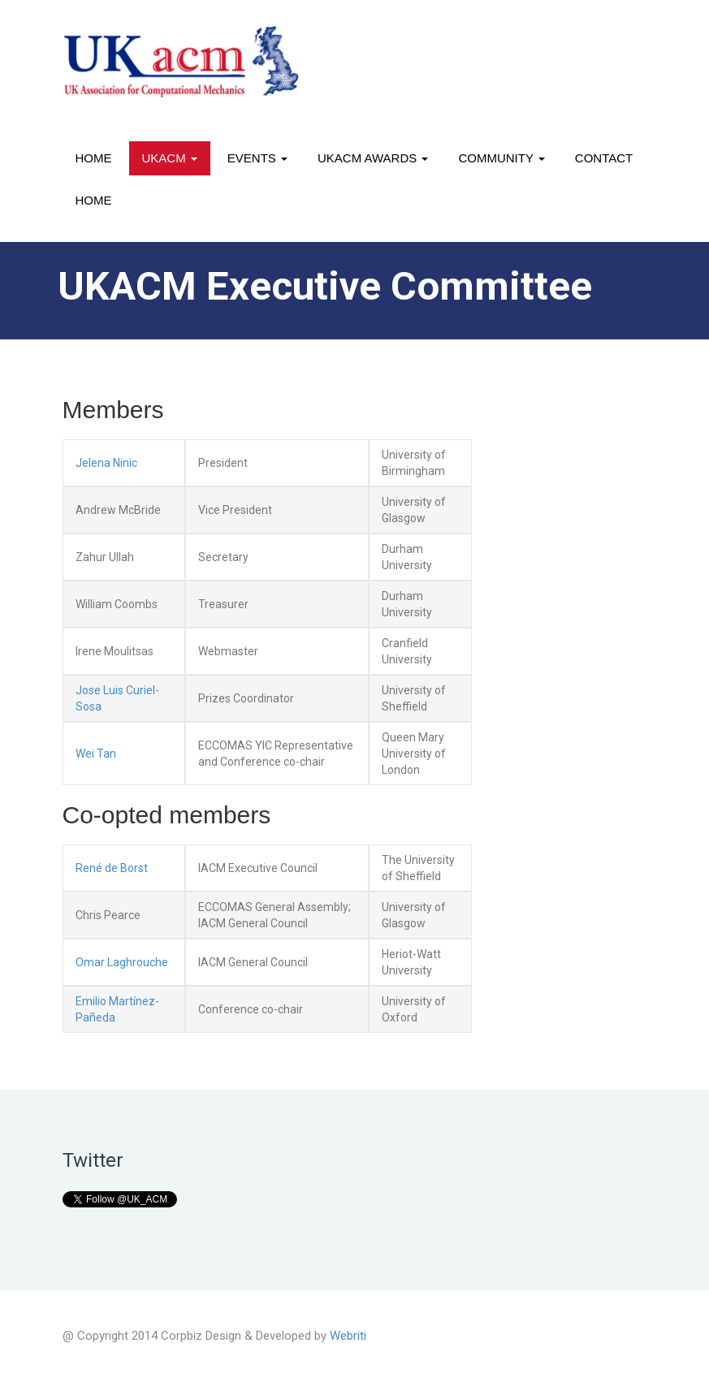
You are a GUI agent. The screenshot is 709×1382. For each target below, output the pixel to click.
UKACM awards (373, 158)
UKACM (169, 158)
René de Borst (112, 868)
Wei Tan (96, 753)
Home (94, 158)
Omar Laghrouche (122, 962)
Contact (604, 158)
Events (257, 158)
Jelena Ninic (106, 462)
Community (501, 158)
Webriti (348, 1335)
